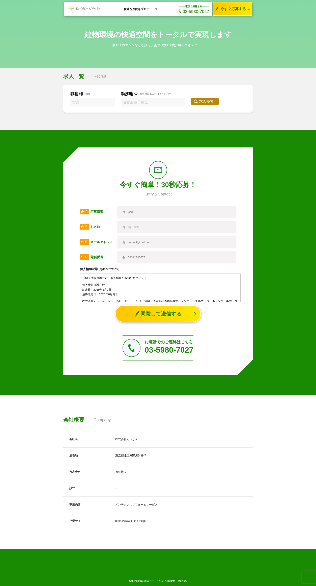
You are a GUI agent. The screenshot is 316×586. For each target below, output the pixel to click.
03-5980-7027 (194, 11)
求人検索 (208, 101)
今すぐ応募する (229, 9)
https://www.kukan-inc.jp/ (130, 520)
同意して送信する (158, 313)
